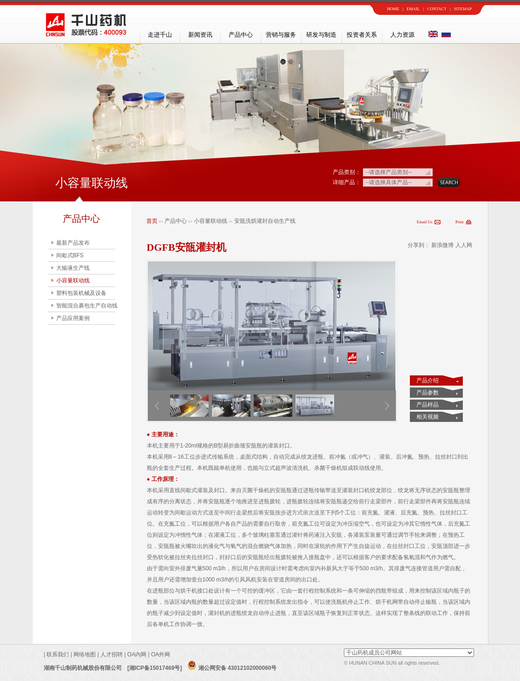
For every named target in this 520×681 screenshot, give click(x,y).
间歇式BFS (70, 255)
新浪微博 (442, 245)
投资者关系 (362, 34)
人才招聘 (111, 654)
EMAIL (413, 9)
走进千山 (160, 34)
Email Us (425, 222)
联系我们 (57, 654)
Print (459, 222)
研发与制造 (321, 34)
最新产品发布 (73, 243)
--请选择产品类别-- (388, 172)
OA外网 (160, 654)
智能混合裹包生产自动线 (87, 305)
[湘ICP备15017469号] (154, 668)
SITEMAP (463, 9)
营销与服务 (281, 34)
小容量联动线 (73, 280)
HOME (393, 9)
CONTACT (437, 9)
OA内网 (137, 654)
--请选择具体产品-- (388, 182)
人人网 (463, 245)
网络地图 (84, 654)
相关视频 (427, 417)
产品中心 (241, 34)
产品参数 (427, 392)
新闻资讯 (200, 34)
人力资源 (402, 34)
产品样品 (427, 404)
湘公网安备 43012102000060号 (231, 668)
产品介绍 (427, 380)
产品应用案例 (73, 318)
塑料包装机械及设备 (81, 293)
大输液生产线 (73, 268)
